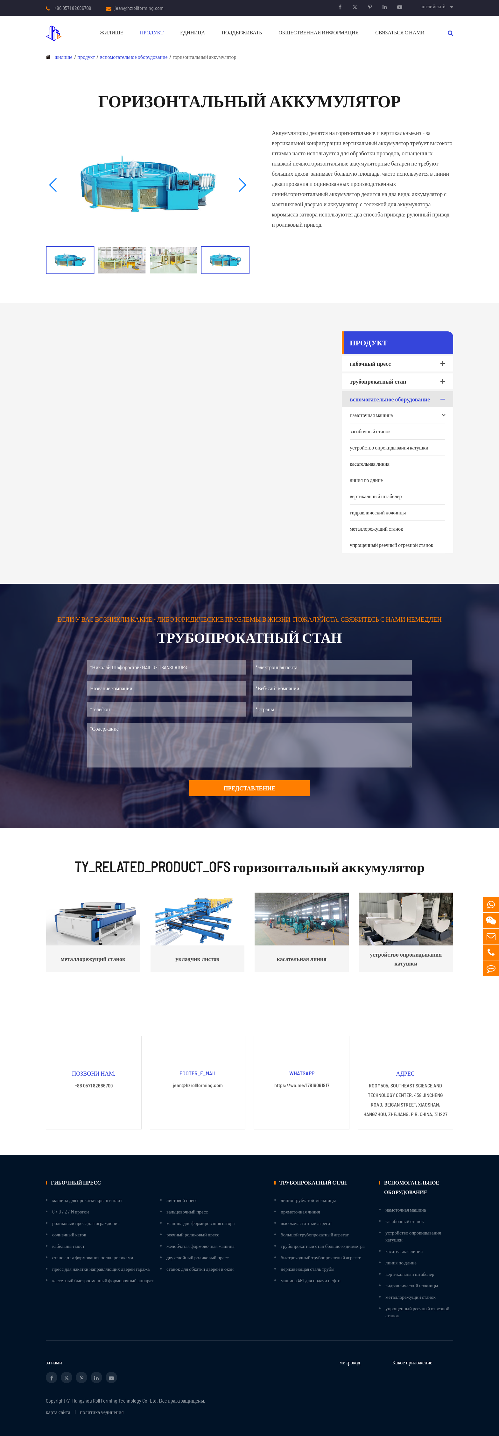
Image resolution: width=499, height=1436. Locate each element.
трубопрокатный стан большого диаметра (323, 1246)
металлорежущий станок (376, 529)
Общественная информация (318, 32)
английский (433, 6)
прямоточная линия (300, 1211)
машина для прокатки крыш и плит (87, 1200)
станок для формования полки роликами (92, 1257)
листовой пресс (181, 1200)
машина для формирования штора (200, 1223)
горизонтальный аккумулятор (204, 57)
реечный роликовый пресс (192, 1234)
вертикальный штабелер (376, 496)
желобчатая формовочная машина (200, 1246)
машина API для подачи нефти (311, 1280)
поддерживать (241, 32)
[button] (53, 185)
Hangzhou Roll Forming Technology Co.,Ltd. (115, 1400)
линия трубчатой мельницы (308, 1200)
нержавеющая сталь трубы (307, 1269)
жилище (111, 32)
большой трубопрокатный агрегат (315, 1234)
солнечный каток (69, 1234)
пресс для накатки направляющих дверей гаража (101, 1269)
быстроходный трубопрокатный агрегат (321, 1257)
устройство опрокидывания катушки (389, 447)
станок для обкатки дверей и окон (200, 1269)
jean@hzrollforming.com (139, 8)
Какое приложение (412, 1362)
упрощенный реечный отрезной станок (391, 545)
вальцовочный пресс (187, 1211)
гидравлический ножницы (378, 512)
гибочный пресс (398, 363)
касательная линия (370, 464)
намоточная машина (397, 415)
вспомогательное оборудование (133, 57)
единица (192, 32)
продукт (152, 32)
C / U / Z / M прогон (70, 1211)
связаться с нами (400, 32)
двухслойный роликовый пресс (197, 1257)
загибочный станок (370, 431)
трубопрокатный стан (398, 381)
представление (249, 788)
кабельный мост (68, 1246)
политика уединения (102, 1412)
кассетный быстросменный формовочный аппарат (102, 1280)
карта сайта (58, 1412)
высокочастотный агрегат (306, 1223)
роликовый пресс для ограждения (86, 1223)
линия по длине (366, 480)
